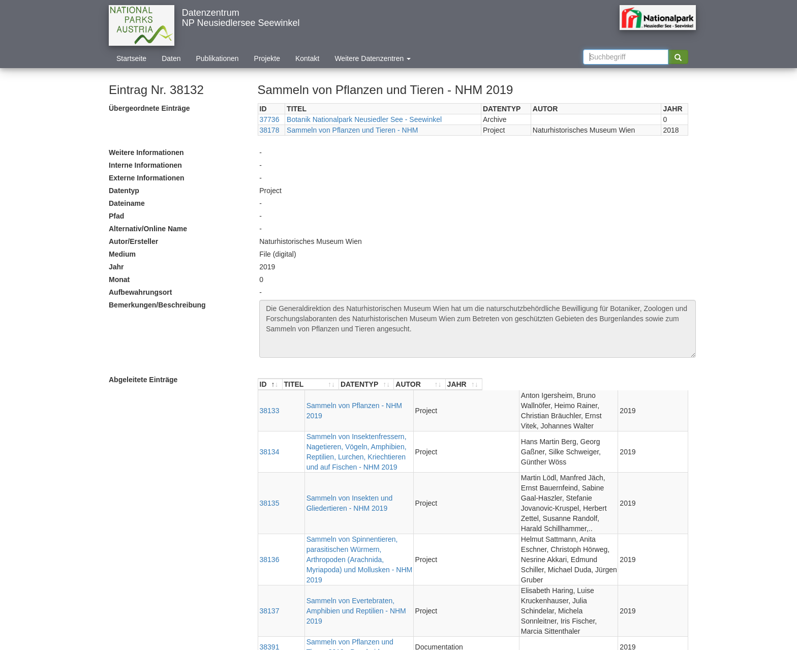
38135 (270, 462)
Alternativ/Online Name (148, 229)
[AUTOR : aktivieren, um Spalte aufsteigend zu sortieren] (568, 384)
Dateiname (127, 203)
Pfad (116, 216)
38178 (270, 130)
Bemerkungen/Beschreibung (157, 305)
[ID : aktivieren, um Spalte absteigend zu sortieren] (270, 384)
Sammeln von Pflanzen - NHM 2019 (340, 400)
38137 (270, 529)
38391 (270, 555)
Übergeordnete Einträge (149, 108)
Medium (122, 254)
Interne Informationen (145, 165)
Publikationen (217, 58)
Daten (171, 58)
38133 (270, 400)
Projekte (267, 58)
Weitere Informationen (146, 152)
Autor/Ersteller (133, 241)
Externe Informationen (147, 178)
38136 (270, 498)
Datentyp (124, 191)
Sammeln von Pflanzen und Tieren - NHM (352, 130)
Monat (119, 279)
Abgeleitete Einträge (143, 380)
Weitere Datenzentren (372, 58)
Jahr (116, 267)
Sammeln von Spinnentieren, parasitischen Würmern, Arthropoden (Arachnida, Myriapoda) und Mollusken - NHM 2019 (351, 498)
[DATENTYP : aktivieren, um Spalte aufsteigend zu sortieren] (457, 384)
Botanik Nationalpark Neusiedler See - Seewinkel (364, 119)
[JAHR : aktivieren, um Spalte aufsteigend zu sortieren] (669, 384)
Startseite (131, 58)
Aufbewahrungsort (140, 292)
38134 (270, 426)
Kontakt (307, 58)
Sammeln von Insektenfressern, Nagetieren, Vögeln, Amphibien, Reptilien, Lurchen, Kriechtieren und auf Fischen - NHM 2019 (353, 426)
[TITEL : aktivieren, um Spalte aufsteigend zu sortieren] (356, 384)
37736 (270, 119)
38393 (270, 576)
